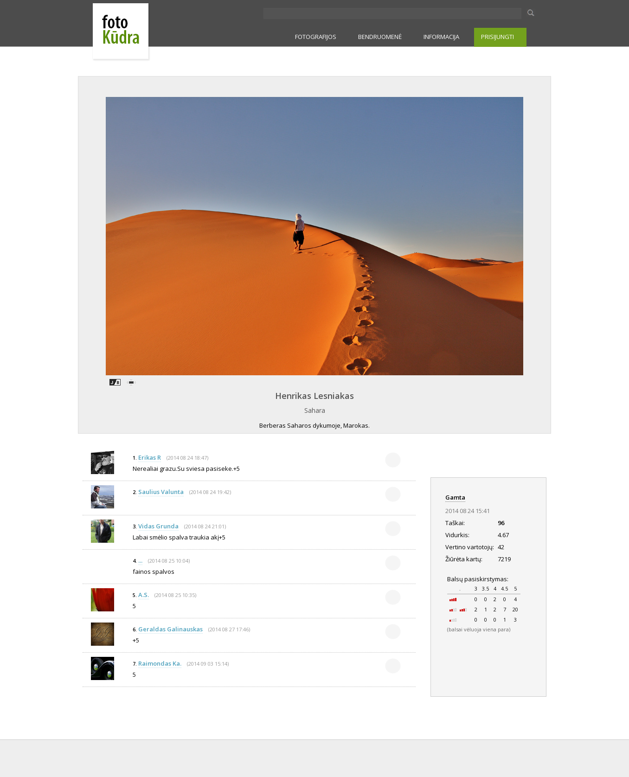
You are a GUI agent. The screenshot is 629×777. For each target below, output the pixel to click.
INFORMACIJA (441, 36)
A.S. (143, 595)
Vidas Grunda (158, 526)
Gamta (455, 497)
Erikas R (149, 457)
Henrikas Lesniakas (314, 395)
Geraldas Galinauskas (170, 629)
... (140, 560)
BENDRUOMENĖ (380, 36)
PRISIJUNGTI (497, 36)
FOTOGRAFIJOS (315, 36)
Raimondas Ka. (159, 663)
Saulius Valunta (161, 492)
